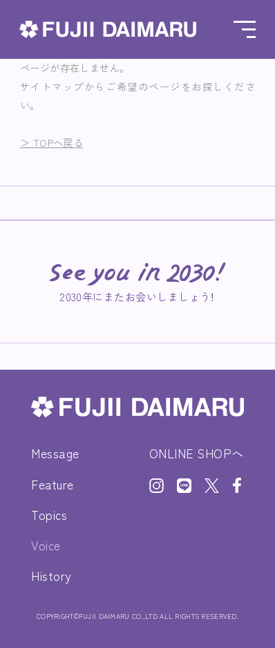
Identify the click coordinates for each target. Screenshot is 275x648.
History (51, 575)
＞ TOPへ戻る (51, 142)
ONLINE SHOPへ (196, 453)
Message (55, 453)
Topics (49, 514)
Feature (52, 484)
